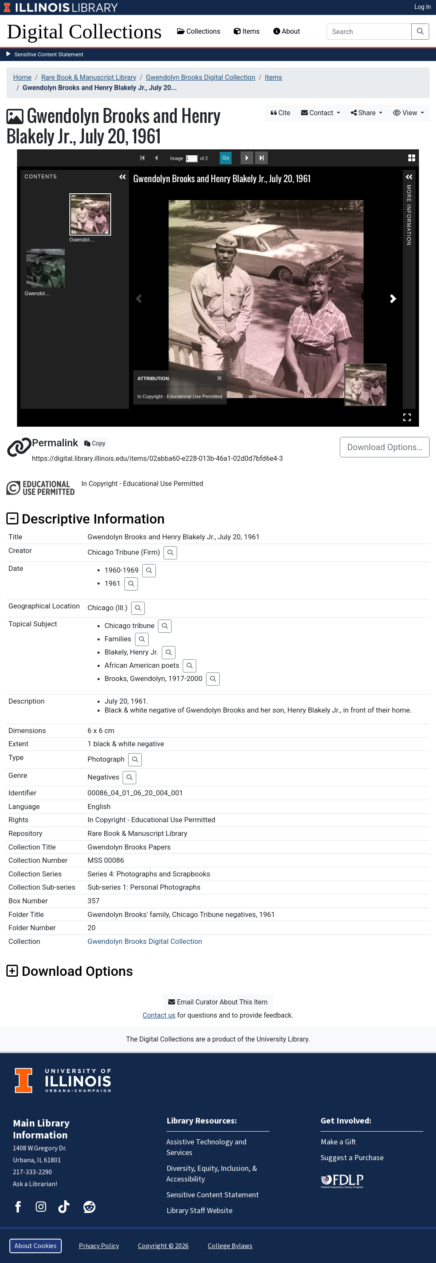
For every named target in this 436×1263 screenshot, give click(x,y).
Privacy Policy (99, 1246)
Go (225, 158)
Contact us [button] (159, 1015)
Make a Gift (338, 1142)
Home (22, 77)
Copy (94, 443)
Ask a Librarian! (35, 1184)
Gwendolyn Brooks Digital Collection (200, 77)
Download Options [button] (69, 971)
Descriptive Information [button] (85, 519)
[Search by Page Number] (191, 158)
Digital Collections (84, 31)
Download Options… (384, 447)
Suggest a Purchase (352, 1157)
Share (364, 113)
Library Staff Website (199, 1210)
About (286, 31)
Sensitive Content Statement (48, 54)
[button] (122, 177)
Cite (280, 113)
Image (176, 158)
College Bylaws (230, 1246)
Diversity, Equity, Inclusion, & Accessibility (211, 1173)
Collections (199, 31)
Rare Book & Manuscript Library (88, 77)
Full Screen (407, 417)
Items (246, 31)
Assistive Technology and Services (206, 1147)
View (406, 113)
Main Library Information (41, 1129)
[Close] (219, 378)
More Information (409, 188)
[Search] (369, 31)
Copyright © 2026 (163, 1246)
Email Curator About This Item (217, 1002)
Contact (318, 113)
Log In (423, 6)
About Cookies (35, 1246)
